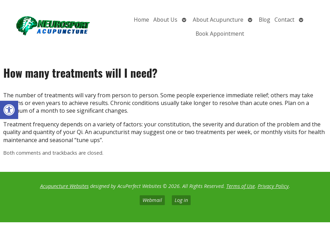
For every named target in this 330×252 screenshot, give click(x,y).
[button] (9, 110)
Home (141, 19)
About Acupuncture (218, 19)
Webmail (152, 200)
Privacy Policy (273, 186)
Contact (284, 19)
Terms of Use (240, 186)
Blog (264, 19)
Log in (181, 200)
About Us (165, 19)
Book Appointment (220, 33)
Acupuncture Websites (64, 186)
